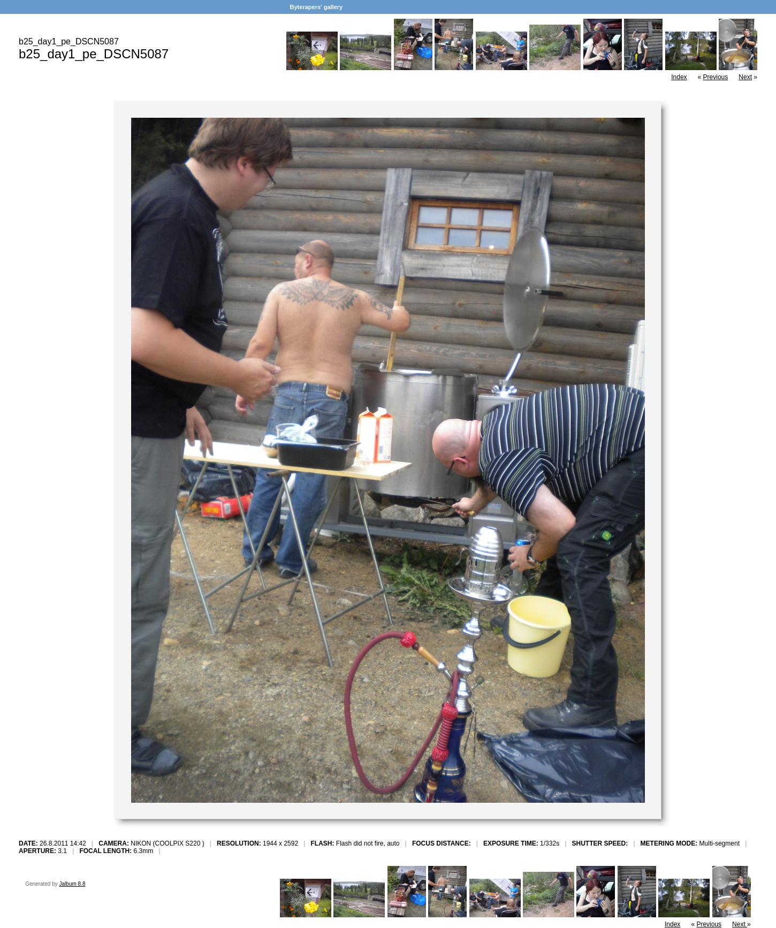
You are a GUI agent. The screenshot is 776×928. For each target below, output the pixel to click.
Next (745, 77)
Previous (715, 77)
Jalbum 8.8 (72, 884)
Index (679, 77)
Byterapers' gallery (316, 7)
